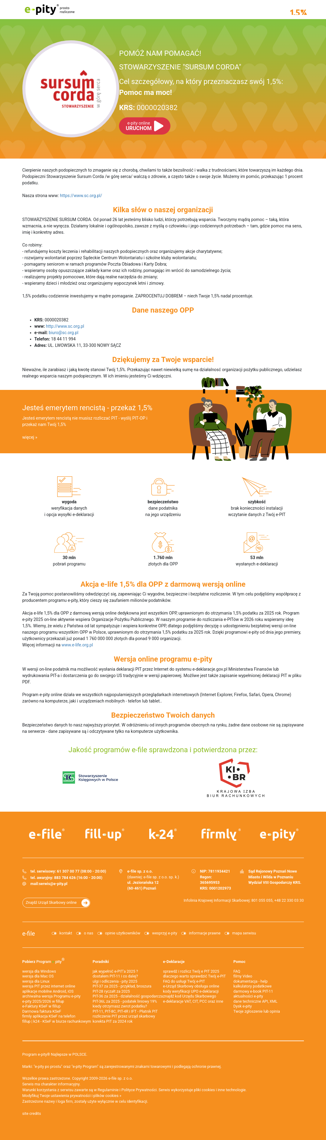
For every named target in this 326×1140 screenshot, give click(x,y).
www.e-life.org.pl (77, 644)
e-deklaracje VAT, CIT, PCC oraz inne (193, 1001)
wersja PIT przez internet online (48, 986)
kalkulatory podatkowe (252, 986)
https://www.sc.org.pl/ (81, 195)
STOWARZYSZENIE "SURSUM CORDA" (180, 67)
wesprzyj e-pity (164, 933)
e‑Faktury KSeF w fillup (41, 1006)
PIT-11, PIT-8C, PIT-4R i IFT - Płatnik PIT (125, 1011)
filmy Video (242, 976)
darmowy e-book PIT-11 (253, 991)
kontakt (65, 933)
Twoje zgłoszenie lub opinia (256, 1011)
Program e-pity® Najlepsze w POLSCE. (54, 1054)
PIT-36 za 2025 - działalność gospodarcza (128, 996)
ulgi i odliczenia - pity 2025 (115, 981)
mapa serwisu (244, 933)
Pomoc (239, 961)
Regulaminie (108, 1090)
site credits (31, 1113)
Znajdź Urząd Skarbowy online (51, 902)
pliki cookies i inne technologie (220, 1090)
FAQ (236, 971)
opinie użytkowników (122, 933)
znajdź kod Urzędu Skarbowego (189, 996)
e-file (28, 933)
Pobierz (43, 960)
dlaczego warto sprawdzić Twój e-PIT (194, 976)
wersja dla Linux (36, 981)
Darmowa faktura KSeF (41, 1011)
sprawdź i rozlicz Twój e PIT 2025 (191, 971)
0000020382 (148, 107)
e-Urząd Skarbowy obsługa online (191, 986)
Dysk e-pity (242, 1006)
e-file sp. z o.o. (120, 1078)
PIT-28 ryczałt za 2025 (111, 991)
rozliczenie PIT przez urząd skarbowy (124, 1016)
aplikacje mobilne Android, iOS (48, 991)
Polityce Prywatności (139, 1090)
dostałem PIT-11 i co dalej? (115, 976)
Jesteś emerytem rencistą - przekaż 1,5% (87, 408)
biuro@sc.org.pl (63, 332)
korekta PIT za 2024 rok (113, 1021)
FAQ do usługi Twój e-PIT (184, 981)
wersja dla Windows (39, 971)
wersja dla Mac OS (38, 976)
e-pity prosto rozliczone (49, 9)
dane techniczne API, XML (255, 1001)
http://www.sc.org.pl (65, 326)
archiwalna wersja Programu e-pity (51, 996)
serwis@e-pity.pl (53, 883)
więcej (28, 437)
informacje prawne (204, 933)
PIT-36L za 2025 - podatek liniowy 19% (125, 1001)
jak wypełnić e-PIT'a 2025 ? (115, 971)
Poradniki (101, 961)
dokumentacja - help (250, 981)
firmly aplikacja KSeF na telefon (48, 1016)
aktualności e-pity (248, 996)
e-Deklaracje (174, 961)
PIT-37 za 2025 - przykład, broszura (122, 986)
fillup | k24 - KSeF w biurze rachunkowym (56, 1021)
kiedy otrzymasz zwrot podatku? (120, 1006)
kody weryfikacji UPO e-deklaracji (191, 991)
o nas (88, 933)
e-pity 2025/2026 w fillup (43, 1001)
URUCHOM (138, 126)
